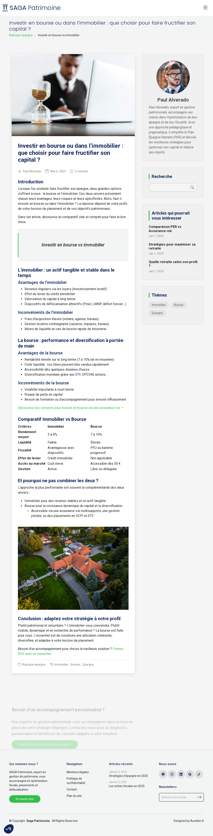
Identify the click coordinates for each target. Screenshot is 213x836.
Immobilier (61, 664)
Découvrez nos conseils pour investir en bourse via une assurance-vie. (71, 408)
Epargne (88, 664)
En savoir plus (25, 799)
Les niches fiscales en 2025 (127, 786)
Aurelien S (197, 820)
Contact (72, 789)
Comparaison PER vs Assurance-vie (165, 229)
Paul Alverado (32, 171)
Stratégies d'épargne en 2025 (128, 776)
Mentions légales (78, 772)
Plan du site (74, 795)
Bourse (75, 664)
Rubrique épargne (21, 35)
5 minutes (81, 171)
